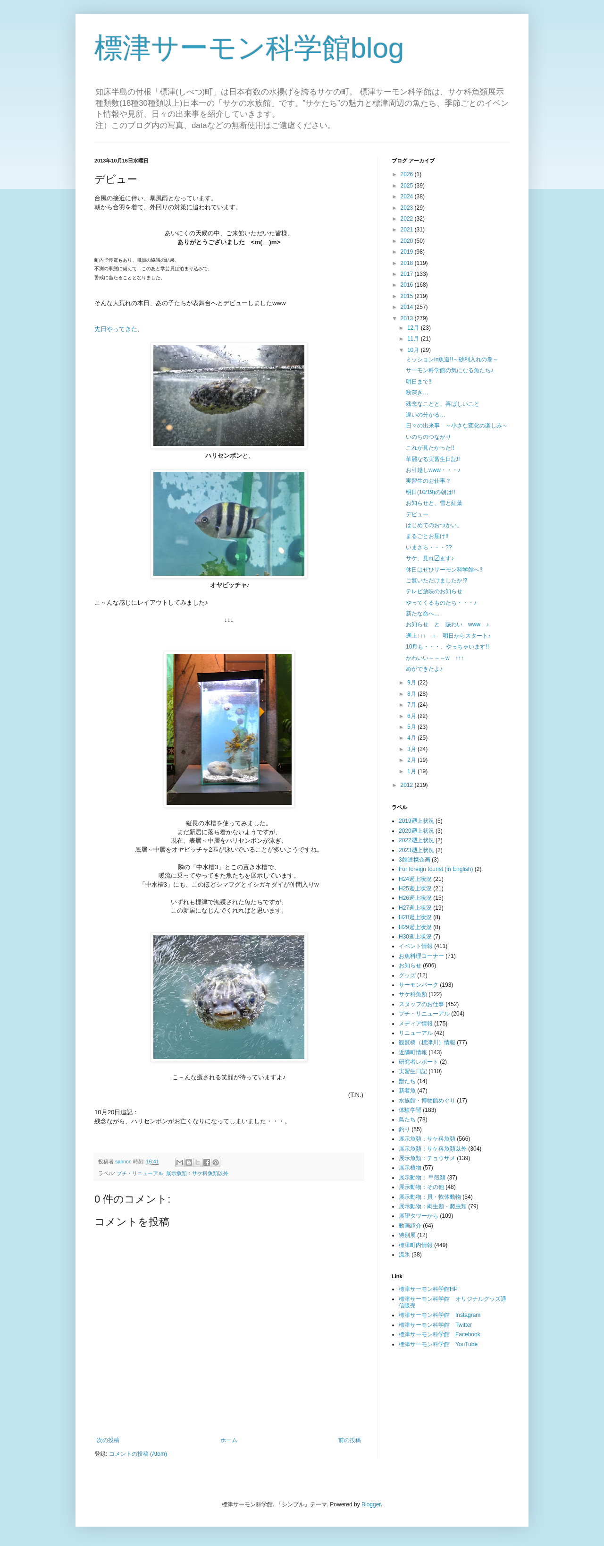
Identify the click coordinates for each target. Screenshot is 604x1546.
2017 (408, 274)
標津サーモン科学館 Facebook (439, 1334)
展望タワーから (418, 1216)
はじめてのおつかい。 (434, 525)
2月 (412, 760)
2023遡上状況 (416, 850)
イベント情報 (416, 946)
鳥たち (407, 1119)
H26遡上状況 (415, 898)
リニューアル (416, 1033)
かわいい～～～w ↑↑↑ (435, 658)
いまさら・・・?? (429, 547)
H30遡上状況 (415, 936)
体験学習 (410, 1110)
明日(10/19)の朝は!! (430, 492)
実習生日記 (413, 1071)
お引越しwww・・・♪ (433, 470)
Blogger (371, 1504)
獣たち (407, 1081)
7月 (412, 704)
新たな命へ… (423, 613)
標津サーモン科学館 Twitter (435, 1325)
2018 (408, 263)
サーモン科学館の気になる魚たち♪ (450, 370)
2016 (408, 285)
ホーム (228, 1440)
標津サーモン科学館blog (249, 48)
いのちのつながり (428, 437)
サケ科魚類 (413, 994)
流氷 (404, 1254)
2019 (408, 251)
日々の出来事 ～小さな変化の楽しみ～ (457, 425)
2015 (408, 296)
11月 (414, 338)
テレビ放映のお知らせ (434, 591)
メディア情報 (416, 1023)
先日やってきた (115, 329)
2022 (408, 218)
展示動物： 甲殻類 (422, 1177)
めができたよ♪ (424, 669)
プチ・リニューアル (140, 1173)
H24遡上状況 (415, 879)
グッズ (407, 975)
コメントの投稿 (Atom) (138, 1454)
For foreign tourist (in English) (436, 869)
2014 (408, 307)
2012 (408, 785)
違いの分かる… (425, 414)
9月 (412, 682)
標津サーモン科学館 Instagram (439, 1315)
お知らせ (410, 965)
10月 (414, 350)
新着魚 (407, 1090)
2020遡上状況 (416, 831)
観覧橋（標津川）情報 (427, 1042)
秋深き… (417, 392)
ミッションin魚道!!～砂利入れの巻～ (452, 359)
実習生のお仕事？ (428, 481)
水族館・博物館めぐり (427, 1100)
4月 (412, 738)
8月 (412, 694)
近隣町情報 (413, 1052)
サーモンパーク (418, 985)
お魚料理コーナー (421, 956)
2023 (408, 208)
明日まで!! (419, 381)
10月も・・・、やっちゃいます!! (447, 646)
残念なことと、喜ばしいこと (442, 404)
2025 (408, 185)
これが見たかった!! (430, 447)
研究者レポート (418, 1062)
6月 (412, 716)
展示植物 (410, 1167)
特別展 (407, 1235)
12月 (414, 328)
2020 (408, 241)
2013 (408, 318)
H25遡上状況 (415, 888)
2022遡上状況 (416, 840)
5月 (412, 727)
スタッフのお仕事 (421, 1004)
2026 (408, 174)
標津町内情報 (416, 1245)
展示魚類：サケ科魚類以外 (197, 1173)
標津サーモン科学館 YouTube (438, 1344)
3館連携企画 (414, 859)
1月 (412, 771)
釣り (404, 1129)
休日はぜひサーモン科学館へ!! (444, 569)
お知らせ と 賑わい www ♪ (447, 624)
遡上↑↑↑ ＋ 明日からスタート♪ (448, 635)
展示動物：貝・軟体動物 (430, 1197)
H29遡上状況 (415, 927)
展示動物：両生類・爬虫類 (433, 1206)
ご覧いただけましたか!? (436, 580)
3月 (412, 749)
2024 (408, 196)
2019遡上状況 (416, 821)
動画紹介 (410, 1225)
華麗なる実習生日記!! (433, 459)
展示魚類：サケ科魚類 (427, 1139)
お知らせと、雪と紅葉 (434, 503)
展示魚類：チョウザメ (427, 1158)
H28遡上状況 (415, 917)
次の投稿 (108, 1440)
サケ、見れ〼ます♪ (430, 558)
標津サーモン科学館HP (428, 1289)
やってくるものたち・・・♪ (441, 602)
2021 (408, 229)
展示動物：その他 (421, 1187)
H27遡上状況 (415, 908)
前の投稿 (349, 1440)
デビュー (417, 514)
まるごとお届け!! (427, 536)
